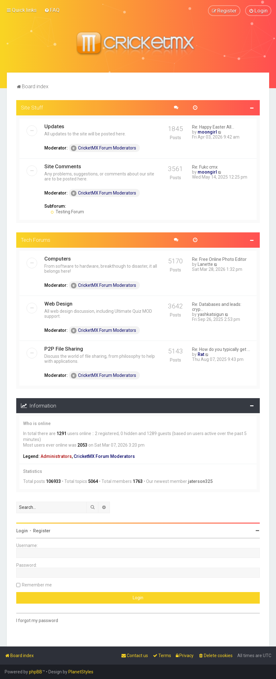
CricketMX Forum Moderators (103, 148)
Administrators (56, 456)
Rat (201, 354)
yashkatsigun (211, 314)
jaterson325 (200, 481)
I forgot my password (37, 620)
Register (42, 530)
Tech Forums (35, 239)
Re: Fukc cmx (205, 166)
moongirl (207, 131)
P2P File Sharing (63, 348)
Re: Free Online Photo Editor (219, 258)
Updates (54, 126)
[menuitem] (52, 10)
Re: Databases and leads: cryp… (216, 306)
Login (22, 530)
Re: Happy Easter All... (213, 126)
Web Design (58, 303)
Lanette (205, 263)
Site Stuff (32, 107)
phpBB (35, 671)
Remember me (37, 584)
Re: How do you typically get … (221, 349)
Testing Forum (67, 211)
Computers (57, 258)
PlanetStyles (80, 671)
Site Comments (62, 166)
